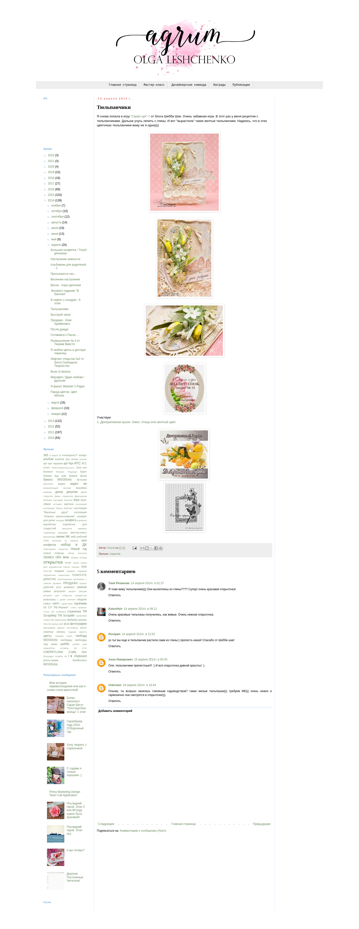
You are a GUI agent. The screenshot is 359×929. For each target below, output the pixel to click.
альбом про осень (66, 459)
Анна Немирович (120, 659)
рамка (47, 591)
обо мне (62, 557)
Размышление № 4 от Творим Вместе (65, 342)
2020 (51, 166)
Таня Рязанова (118, 583)
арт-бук (68, 463)
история (57, 504)
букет (83, 471)
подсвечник (49, 575)
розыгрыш (49, 599)
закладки (58, 500)
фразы (61, 627)
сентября (58, 216)
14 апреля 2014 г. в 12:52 (138, 634)
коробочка (49, 524)
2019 (51, 172)
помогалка (63, 575)
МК (68, 536)
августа (56, 222)
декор (59, 492)
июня (55, 233)
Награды (219, 85)
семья (47, 603)
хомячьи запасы (54, 631)
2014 (51, 200)
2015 (51, 195)
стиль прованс (78, 607)
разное (82, 587)
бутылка (82, 479)
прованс (57, 583)
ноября (56, 205)
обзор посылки (77, 553)
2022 (51, 155)
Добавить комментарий (115, 711)
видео (61, 483)
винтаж (67, 488)
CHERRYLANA (53, 652)
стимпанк (61, 611)
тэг (52, 619)
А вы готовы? (76, 850)
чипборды (66, 639)
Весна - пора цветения (66, 285)
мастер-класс (79, 532)
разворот (69, 587)
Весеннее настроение (65, 279)
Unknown (114, 685)
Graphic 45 (61, 656)
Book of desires (61, 371)
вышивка (81, 487)
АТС (77, 463)
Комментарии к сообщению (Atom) (143, 830)
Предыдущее (262, 824)
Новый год (79, 549)
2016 (51, 189)
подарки (59, 570)
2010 (51, 438)
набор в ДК (74, 544)
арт (45, 463)
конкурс (60, 520)
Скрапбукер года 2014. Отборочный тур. (75, 726)
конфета (70, 520)
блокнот (48, 471)
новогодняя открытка (55, 549)
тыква (46, 619)
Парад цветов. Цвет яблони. (64, 393)
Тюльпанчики (59, 309)
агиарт (83, 455)
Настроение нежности (65, 259)
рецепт (72, 591)
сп (45, 607)
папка (76, 562)
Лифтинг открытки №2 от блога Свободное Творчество (67, 362)
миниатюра (49, 536)
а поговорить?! (69, 455)
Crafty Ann (78, 652)
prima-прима (50, 660)
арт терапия (55, 463)
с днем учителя (66, 599)
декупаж (72, 492)
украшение (60, 619)
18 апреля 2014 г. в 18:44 (139, 685)
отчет (68, 562)
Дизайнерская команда (189, 85)
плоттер (47, 571)
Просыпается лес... (63, 274)
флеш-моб (57, 624)
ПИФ (84, 566)
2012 (51, 426)
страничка (74, 611)
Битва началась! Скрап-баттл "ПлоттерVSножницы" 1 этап (76, 705)
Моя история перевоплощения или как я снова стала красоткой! (66, 686)
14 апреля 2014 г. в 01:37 (147, 583)
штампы (64, 648)
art (75, 648)
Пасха (66, 567)
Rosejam (114, 634)
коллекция (81, 504)
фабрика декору (77, 619)
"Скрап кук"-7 (140, 116)
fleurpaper (48, 656)
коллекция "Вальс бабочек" (58, 508)
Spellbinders (80, 660)
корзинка (82, 520)
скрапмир (80, 603)
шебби (64, 644)
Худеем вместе (77, 632)
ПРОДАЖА (70, 583)
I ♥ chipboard (77, 656)
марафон (63, 532)
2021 (51, 161)
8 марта (53, 455)
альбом (48, 459)
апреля (56, 245)
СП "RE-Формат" (58, 607)
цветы (47, 636)
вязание (47, 492)
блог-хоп (81, 467)
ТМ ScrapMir (66, 615)
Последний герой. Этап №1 (74, 830)
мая (54, 239)
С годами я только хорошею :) (74, 772)
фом (66, 623)
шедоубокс (49, 648)
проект (83, 583)
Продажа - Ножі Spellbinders (61, 322)
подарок (70, 571)
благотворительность (63, 467)
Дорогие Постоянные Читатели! (75, 877)
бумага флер (78, 475)
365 (45, 455)
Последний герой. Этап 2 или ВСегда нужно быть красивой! (76, 810)
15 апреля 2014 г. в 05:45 (150, 659)
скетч (55, 603)
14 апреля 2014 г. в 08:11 (140, 608)
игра (76, 500)
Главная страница (123, 85)
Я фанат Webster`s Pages (68, 386)
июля (55, 228)
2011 (51, 432)
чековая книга (63, 636)
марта (55, 402)
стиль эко (48, 611)
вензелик (48, 483)
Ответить (114, 595)
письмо (75, 567)
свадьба (82, 599)
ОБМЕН (48, 557)
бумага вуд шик (54, 475)
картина (68, 504)
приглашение (65, 579)
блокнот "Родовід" (66, 471)
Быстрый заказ (61, 314)
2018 (51, 178)
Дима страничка (64, 496)
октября (57, 211)
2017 (51, 183)
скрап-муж (66, 603)
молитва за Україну (65, 540)
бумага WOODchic (57, 479)
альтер (83, 459)
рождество (81, 595)
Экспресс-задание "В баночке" (65, 292)
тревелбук (81, 615)
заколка (68, 500)
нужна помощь (53, 553)
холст (83, 627)
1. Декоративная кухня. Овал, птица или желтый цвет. (136, 422)
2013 (51, 421)
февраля (57, 408)
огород (83, 557)
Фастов (47, 624)
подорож (82, 571)
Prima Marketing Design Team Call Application (64, 793)
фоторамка (49, 627)
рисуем (83, 591)
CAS (84, 648)
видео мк (78, 483)
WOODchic (50, 664)
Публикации (241, 85)
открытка (114, 553)
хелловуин (72, 627)
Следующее (106, 824)
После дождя (59, 329)
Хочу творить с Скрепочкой (77, 746)
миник (60, 536)
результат (59, 591)
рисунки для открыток (57, 595)
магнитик (67, 528)
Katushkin (115, 608)
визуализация (50, 488)
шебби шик (80, 644)
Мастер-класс (154, 85)
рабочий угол (52, 587)
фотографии (78, 623)
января (56, 414)
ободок (74, 557)
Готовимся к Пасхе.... (65, 335)
